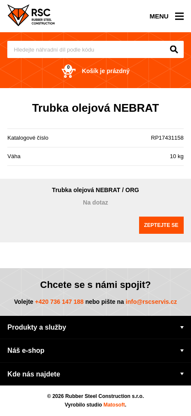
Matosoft (114, 405)
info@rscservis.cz (151, 301)
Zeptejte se (161, 225)
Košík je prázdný (95, 71)
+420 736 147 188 (59, 301)
